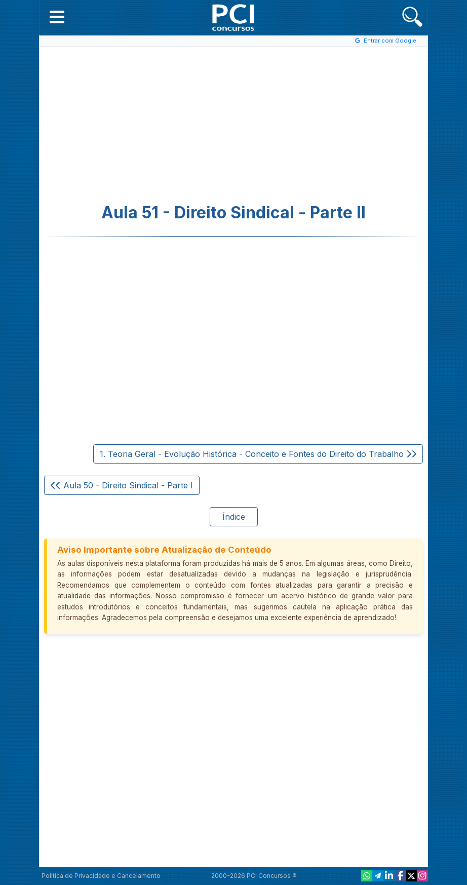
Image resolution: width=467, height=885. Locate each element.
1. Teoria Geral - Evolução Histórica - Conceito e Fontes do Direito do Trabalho (258, 454)
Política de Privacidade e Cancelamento (101, 875)
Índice (233, 517)
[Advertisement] (150, 125)
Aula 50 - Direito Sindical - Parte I (122, 485)
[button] (57, 16)
